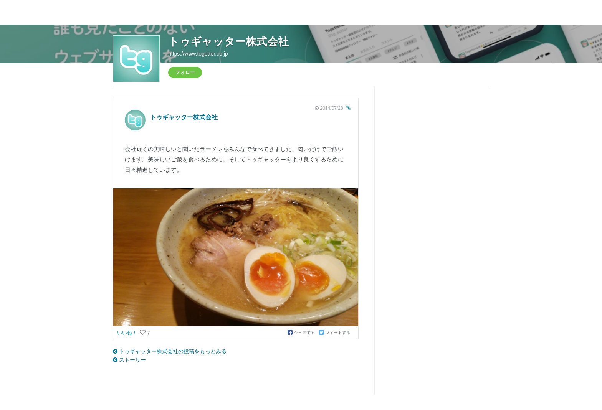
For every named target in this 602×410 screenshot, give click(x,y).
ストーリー (129, 360)
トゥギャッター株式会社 (228, 42)
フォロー (185, 72)
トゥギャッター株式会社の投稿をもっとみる (170, 351)
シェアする (302, 332)
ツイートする (335, 332)
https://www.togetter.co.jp (198, 54)
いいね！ (128, 333)
